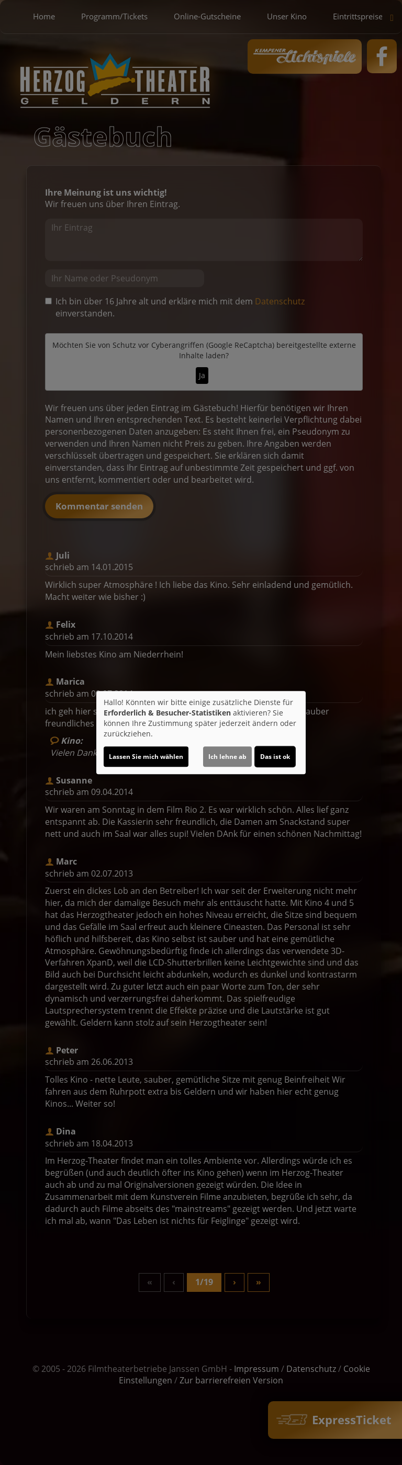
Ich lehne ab (227, 756)
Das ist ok (275, 756)
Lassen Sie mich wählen (146, 756)
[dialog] (201, 733)
